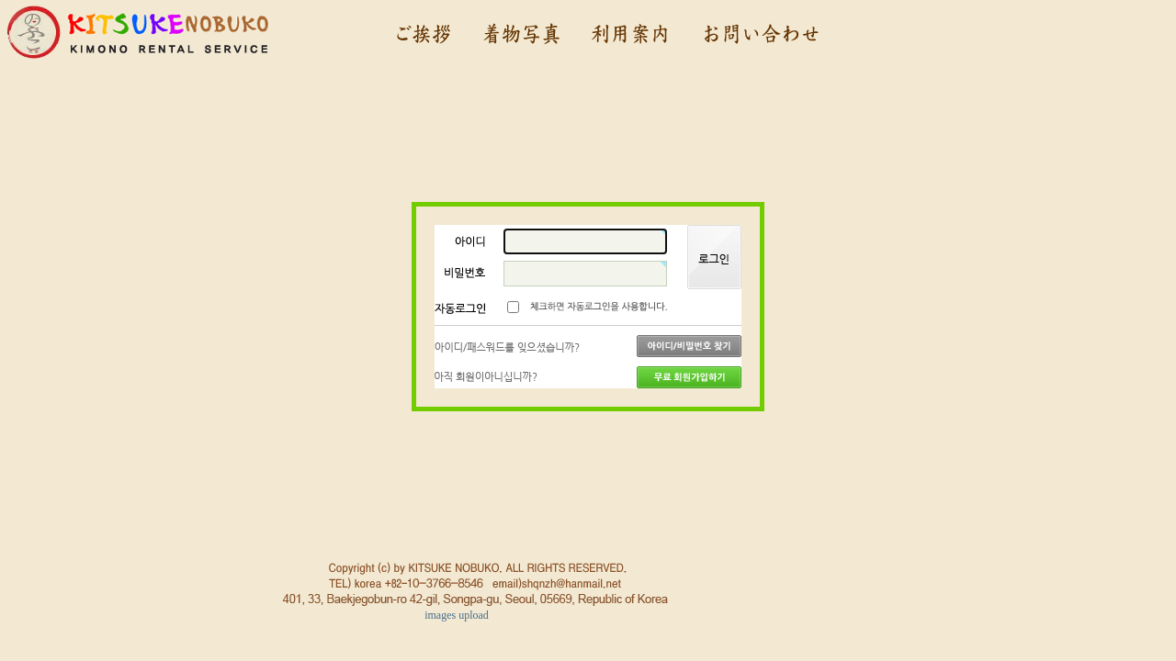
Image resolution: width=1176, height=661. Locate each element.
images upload (456, 615)
